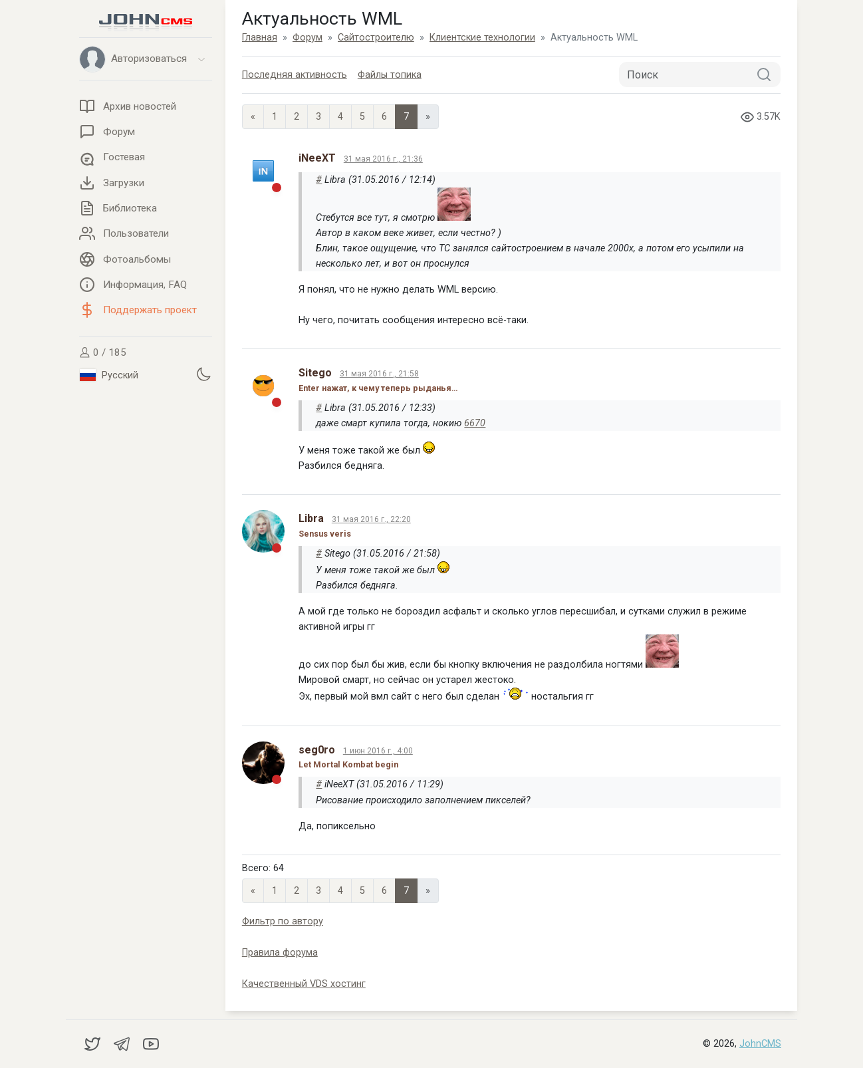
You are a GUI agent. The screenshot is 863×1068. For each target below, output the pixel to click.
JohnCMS (760, 1043)
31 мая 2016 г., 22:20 (371, 519)
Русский (109, 375)
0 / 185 (102, 352)
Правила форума (280, 952)
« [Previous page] (253, 116)
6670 (474, 423)
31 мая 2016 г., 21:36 (383, 159)
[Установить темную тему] (203, 373)
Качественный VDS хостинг (304, 984)
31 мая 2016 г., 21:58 (379, 373)
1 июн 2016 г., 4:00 (378, 750)
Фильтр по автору (282, 921)
